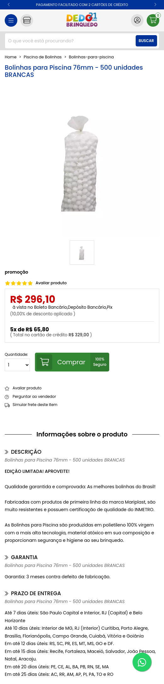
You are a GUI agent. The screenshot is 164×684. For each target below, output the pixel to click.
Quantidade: (17, 362)
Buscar (146, 40)
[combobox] (82, 41)
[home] (82, 20)
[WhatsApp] (142, 662)
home (11, 57)
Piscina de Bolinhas (43, 57)
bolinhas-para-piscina (91, 57)
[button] (8, 4)
